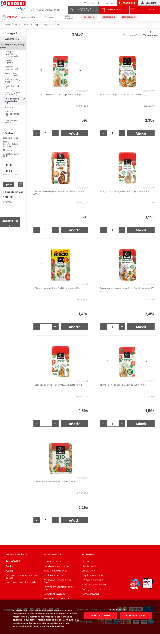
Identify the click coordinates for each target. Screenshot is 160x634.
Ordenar (10, 133)
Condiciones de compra (57, 566)
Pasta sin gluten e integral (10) (12, 93)
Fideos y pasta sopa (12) (11, 61)
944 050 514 (94, 3)
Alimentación (12, 39)
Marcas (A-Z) (9, 150)
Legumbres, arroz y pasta (12, 46)
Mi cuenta (148, 3)
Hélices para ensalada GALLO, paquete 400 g (56, 288)
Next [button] (80, 70)
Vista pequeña (130, 35)
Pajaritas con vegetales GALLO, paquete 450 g (56, 94)
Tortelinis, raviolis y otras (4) (12, 121)
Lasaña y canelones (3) (11, 67)
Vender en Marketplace (56, 598)
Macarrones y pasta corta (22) (12, 74)
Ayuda (9, 570)
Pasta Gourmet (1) (12, 87)
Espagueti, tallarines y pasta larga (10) (12, 54)
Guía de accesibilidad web (21, 582)
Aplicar (9, 184)
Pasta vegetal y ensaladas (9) (12, 101)
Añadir (74, 133)
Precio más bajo (10, 138)
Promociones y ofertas (94, 584)
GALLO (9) (7, 201)
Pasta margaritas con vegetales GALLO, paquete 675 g (127, 289)
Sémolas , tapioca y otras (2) (12, 113)
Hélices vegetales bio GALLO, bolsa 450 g (54, 481)
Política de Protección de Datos (58, 581)
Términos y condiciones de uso (59, 588)
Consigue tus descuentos (96, 589)
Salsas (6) (9, 107)
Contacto (11, 566)
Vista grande (150, 35)
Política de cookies (54, 575)
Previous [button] (41, 70)
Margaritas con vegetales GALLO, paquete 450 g (125, 191)
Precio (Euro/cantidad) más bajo (10, 144)
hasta (17, 174)
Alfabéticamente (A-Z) (11, 155)
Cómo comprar (91, 594)
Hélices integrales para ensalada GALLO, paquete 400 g (58, 193)
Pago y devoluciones (55, 570)
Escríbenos (101, 3)
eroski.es (109, 3)
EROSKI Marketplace (54, 593)
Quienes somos (52, 561)
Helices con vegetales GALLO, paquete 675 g (123, 94)
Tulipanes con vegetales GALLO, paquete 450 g (57, 385)
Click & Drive (88, 570)
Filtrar (8, 165)
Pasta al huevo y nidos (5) (12, 80)
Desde (6, 174)
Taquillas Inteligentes (93, 575)
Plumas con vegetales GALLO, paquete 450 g (123, 385)
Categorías (12, 33)
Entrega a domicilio (92, 580)
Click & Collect (89, 566)
